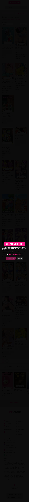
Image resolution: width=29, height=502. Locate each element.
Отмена (20, 258)
